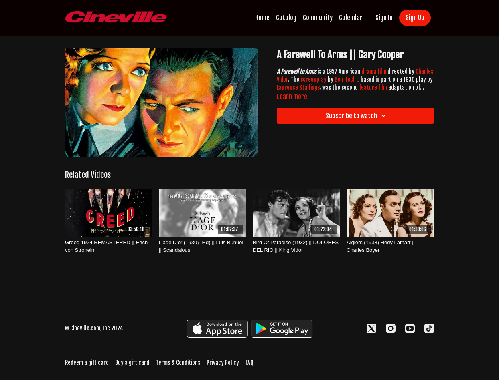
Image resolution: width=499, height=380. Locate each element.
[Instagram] (391, 328)
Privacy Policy (223, 362)
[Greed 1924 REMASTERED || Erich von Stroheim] (108, 246)
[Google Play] (282, 329)
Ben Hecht (346, 79)
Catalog (286, 18)
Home (262, 18)
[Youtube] (410, 328)
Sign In (384, 18)
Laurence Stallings (298, 87)
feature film (373, 87)
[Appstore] (217, 329)
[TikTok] (429, 328)
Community (318, 18)
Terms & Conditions (178, 362)
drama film (373, 71)
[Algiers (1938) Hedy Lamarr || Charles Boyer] (390, 246)
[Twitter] (371, 328)
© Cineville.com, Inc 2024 (94, 328)
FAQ (249, 362)
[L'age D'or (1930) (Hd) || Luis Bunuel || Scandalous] (202, 246)
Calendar (351, 18)
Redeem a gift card (87, 362)
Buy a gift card (132, 362)
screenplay (313, 79)
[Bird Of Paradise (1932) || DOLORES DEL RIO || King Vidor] (296, 246)
